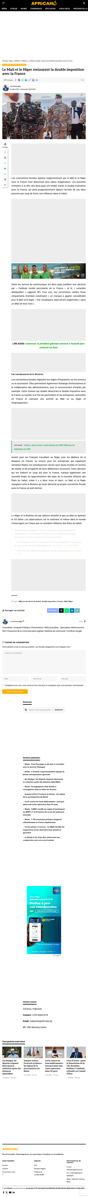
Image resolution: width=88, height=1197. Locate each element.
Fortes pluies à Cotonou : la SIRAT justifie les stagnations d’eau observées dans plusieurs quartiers (43, 830)
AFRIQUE (14, 65)
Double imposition (49, 601)
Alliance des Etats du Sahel (30, 601)
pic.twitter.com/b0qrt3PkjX (66, 545)
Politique (22, 65)
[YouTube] (10, 1192)
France (60, 601)
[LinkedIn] (13, 1192)
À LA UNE (6, 65)
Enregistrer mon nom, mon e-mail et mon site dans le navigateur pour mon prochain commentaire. (44, 685)
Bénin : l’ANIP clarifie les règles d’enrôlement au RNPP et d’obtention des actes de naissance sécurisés (44, 812)
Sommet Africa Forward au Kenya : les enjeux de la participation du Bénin (33, 1066)
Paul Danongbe (15, 86)
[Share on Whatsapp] (22, 80)
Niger (71, 601)
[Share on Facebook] (15, 80)
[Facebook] (85, 621)
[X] (6, 1192)
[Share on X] (19, 80)
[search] (84, 3)
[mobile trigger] (4, 3)
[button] (29, 80)
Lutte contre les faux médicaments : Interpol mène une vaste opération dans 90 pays (54, 1066)
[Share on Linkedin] (26, 80)
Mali (66, 601)
